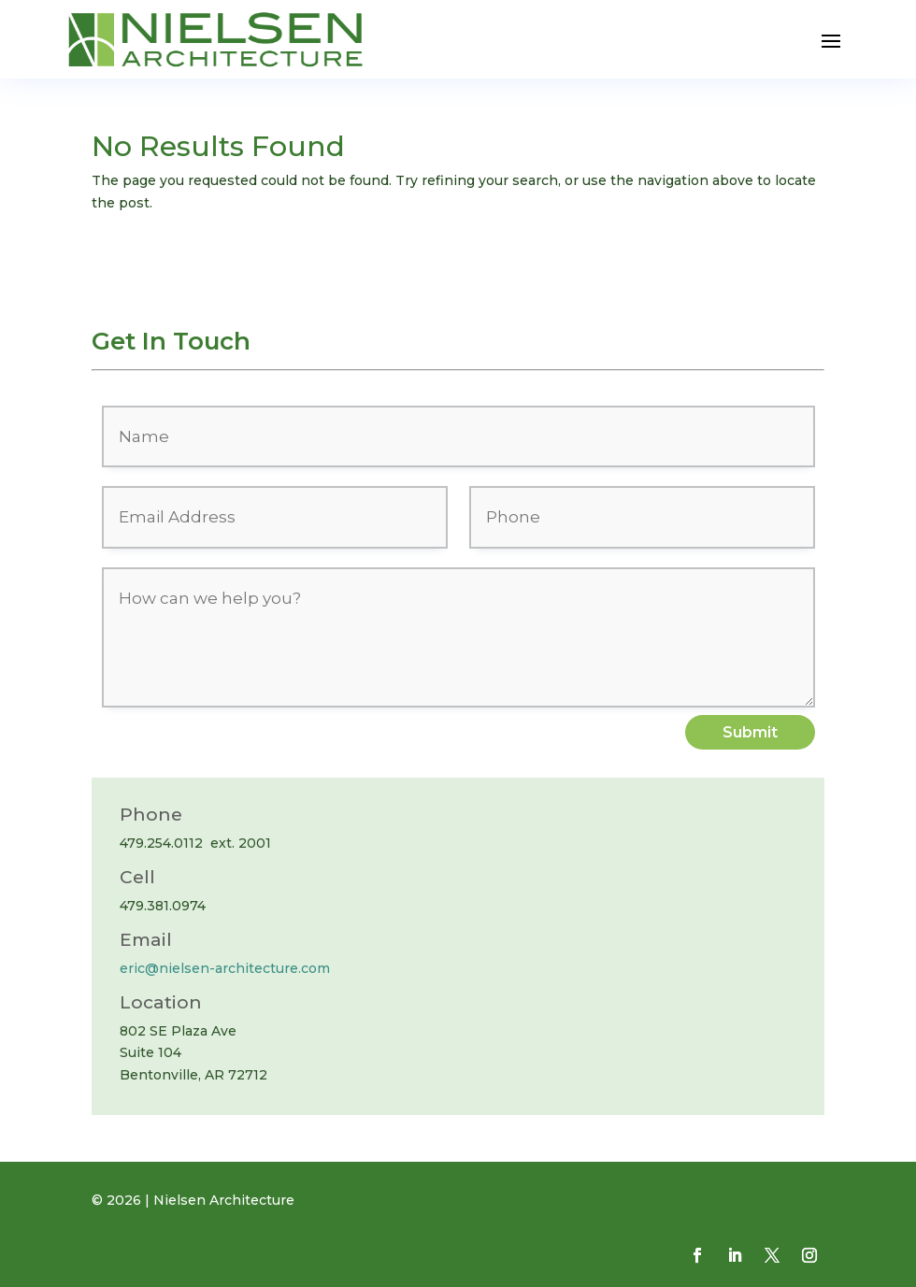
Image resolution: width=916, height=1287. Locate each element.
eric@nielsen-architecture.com (225, 968)
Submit (750, 732)
